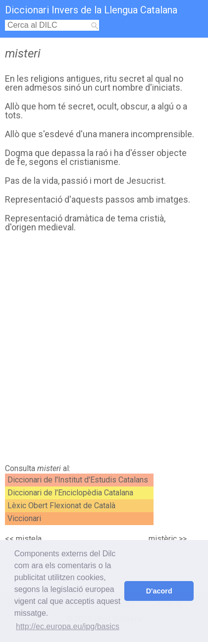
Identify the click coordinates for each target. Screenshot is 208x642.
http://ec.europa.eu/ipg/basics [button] (67, 626)
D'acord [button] (159, 591)
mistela (29, 538)
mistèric (163, 538)
